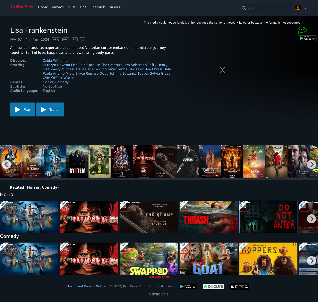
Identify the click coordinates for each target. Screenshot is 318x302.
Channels (98, 7)
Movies (58, 7)
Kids (82, 7)
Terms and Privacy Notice (87, 286)
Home (43, 7)
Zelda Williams (55, 60)
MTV (71, 7)
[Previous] (6, 164)
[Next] (311, 164)
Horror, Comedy (56, 82)
